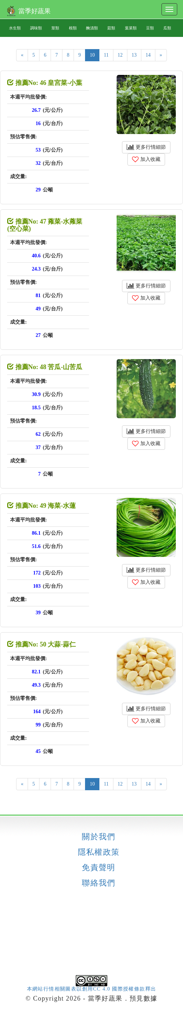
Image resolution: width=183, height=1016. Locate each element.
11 (106, 55)
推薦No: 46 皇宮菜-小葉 (45, 82)
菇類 (111, 28)
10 (92, 55)
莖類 (55, 28)
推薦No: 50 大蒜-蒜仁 (41, 644)
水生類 (15, 28)
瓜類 (167, 28)
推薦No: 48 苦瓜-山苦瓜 (45, 367)
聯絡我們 (99, 883)
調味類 (36, 28)
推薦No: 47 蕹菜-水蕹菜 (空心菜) (45, 225)
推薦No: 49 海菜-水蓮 (41, 505)
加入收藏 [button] (146, 159)
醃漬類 (92, 28)
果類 (167, 46)
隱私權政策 (99, 852)
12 (120, 55)
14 (148, 55)
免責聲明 (99, 867)
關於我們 (99, 837)
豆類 (150, 28)
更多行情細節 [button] (146, 147)
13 (134, 55)
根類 (73, 28)
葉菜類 (131, 28)
